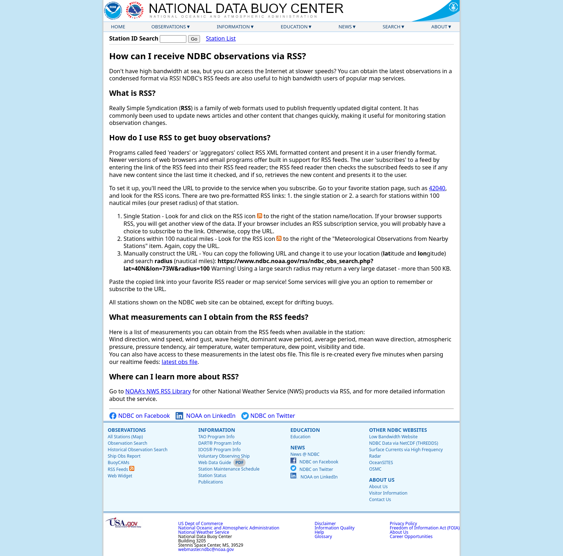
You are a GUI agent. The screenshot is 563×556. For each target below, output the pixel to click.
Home (118, 26)
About (439, 26)
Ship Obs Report (124, 456)
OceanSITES (381, 462)
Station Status (212, 475)
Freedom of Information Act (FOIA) (425, 528)
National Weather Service (203, 532)
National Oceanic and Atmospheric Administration (228, 528)
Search (392, 26)
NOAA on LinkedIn (206, 416)
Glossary (323, 536)
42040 (437, 188)
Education (294, 26)
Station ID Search (133, 38)
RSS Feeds (121, 469)
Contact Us (380, 499)
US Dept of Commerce (200, 523)
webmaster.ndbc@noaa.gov (206, 549)
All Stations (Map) (125, 437)
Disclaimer (325, 523)
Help (319, 532)
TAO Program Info (216, 437)
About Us (382, 479)
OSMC (375, 469)
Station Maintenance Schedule (229, 469)
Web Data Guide (214, 462)
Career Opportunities (411, 536)
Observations (168, 26)
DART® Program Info (219, 443)
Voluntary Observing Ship (224, 456)
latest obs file (179, 362)
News (345, 26)
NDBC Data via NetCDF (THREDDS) (403, 443)
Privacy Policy (403, 523)
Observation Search (127, 443)
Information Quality (334, 528)
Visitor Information (388, 493)
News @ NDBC (305, 454)
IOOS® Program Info (219, 450)
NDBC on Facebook (139, 416)
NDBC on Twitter (268, 416)
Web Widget (120, 476)
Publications (210, 482)
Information (233, 26)
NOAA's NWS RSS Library (158, 391)
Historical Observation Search (137, 450)
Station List (221, 38)
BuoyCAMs (118, 462)
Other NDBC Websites (398, 429)
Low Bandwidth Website (393, 437)
